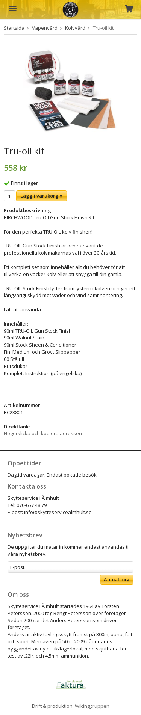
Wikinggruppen (92, 706)
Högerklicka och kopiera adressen (43, 433)
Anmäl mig (117, 579)
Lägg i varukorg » (41, 195)
